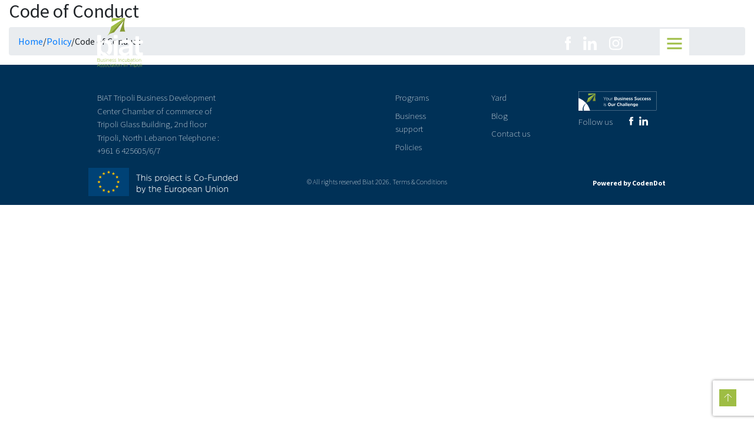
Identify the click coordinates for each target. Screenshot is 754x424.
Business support (410, 122)
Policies (408, 147)
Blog (499, 115)
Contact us (510, 133)
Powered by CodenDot (629, 182)
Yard (499, 97)
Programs (412, 97)
